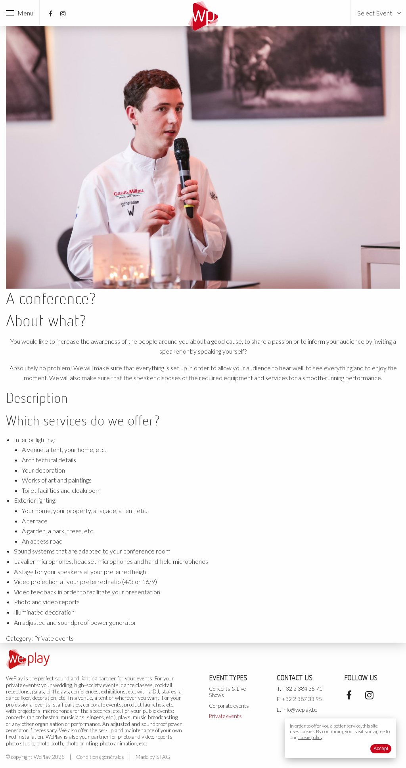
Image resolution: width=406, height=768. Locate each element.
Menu (19, 13)
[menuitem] (378, 13)
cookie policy (310, 737)
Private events (54, 638)
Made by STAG (153, 757)
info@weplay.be (299, 710)
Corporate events (229, 706)
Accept (380, 748)
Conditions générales (100, 757)
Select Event (374, 13)
